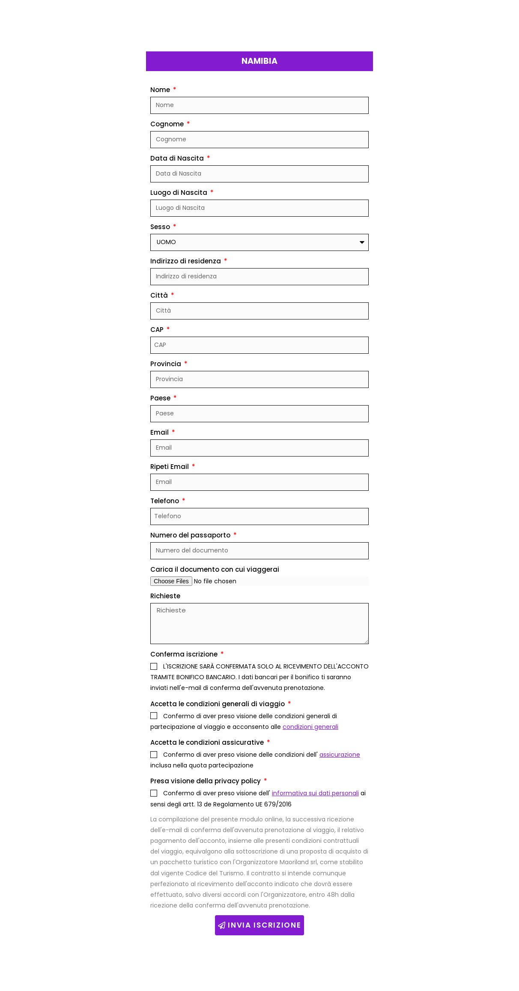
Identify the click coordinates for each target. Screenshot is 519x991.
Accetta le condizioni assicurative (207, 742)
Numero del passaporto (191, 535)
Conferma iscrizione (184, 654)
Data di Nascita (178, 158)
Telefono (165, 500)
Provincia (166, 363)
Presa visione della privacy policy (206, 780)
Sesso (161, 226)
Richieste (165, 595)
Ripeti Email (170, 466)
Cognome (167, 123)
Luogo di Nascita (179, 192)
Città (160, 295)
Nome (161, 89)
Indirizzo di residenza (186, 261)
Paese (161, 398)
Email (160, 432)
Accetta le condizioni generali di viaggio (218, 703)
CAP (157, 329)
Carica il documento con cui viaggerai (214, 569)
